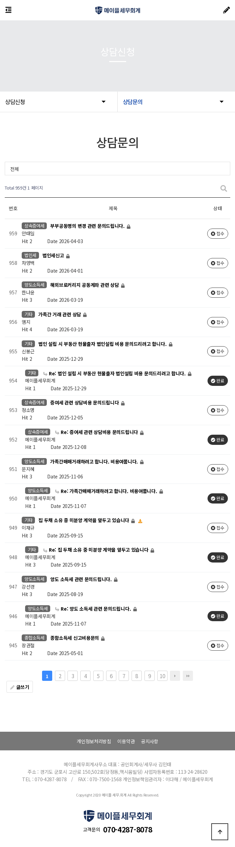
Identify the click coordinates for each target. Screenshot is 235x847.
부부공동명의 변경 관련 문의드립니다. (88, 226)
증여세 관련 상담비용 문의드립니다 (85, 402)
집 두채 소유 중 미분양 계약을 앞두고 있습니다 (84, 520)
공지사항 (149, 741)
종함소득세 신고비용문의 (75, 638)
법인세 (30, 255)
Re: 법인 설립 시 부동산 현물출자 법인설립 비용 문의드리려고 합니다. (115, 373)
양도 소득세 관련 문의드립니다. (81, 579)
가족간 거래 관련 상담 (60, 314)
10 (162, 675)
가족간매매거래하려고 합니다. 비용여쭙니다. (94, 461)
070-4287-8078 (127, 829)
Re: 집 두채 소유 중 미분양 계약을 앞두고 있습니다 (96, 549)
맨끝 (188, 676)
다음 (175, 676)
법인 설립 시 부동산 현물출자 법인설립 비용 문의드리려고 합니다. (103, 343)
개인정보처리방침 (94, 741)
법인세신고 (53, 255)
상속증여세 (34, 225)
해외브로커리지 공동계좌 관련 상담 (85, 284)
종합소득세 (34, 637)
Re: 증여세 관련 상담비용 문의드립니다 (97, 432)
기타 (28, 314)
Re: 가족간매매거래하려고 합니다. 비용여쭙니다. (106, 491)
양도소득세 (34, 284)
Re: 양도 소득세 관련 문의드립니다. (93, 608)
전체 (14, 168)
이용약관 (126, 741)
